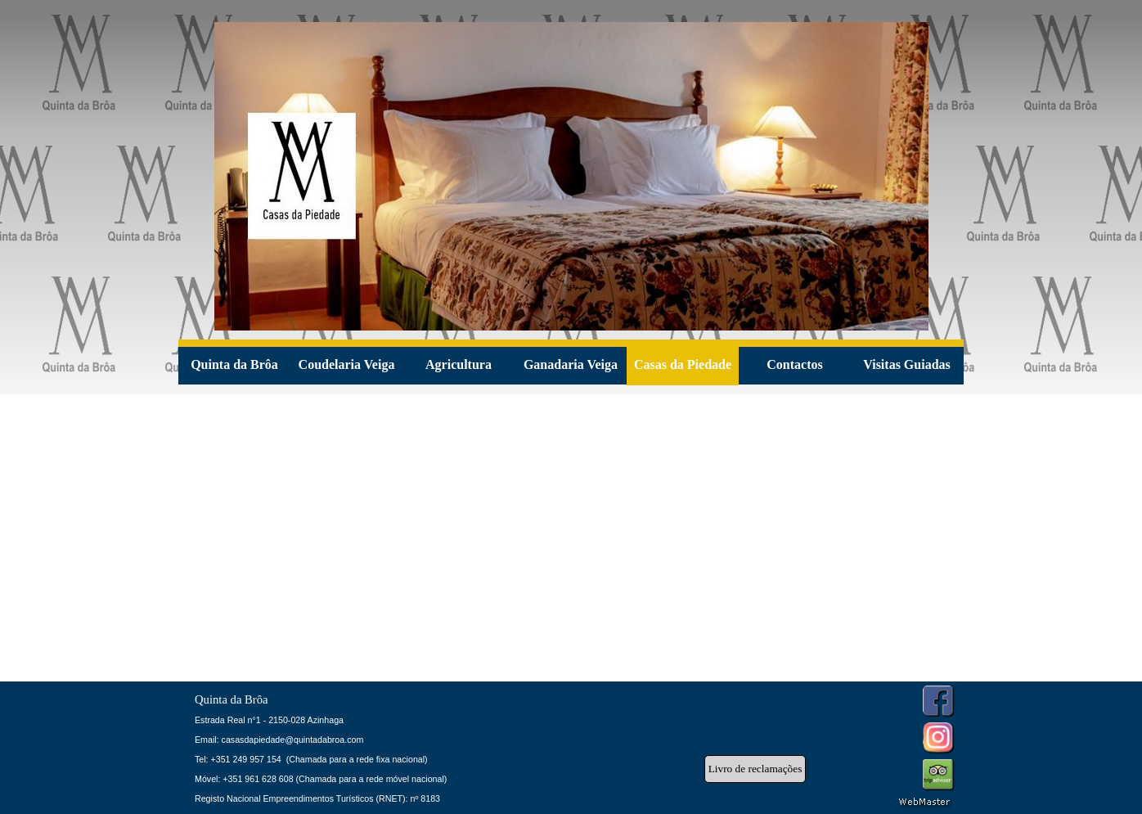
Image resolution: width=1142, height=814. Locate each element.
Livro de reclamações (755, 768)
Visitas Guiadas (907, 364)
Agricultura (458, 364)
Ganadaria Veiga (571, 364)
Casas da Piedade (682, 364)
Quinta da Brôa (234, 364)
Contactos (794, 364)
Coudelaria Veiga (347, 364)
